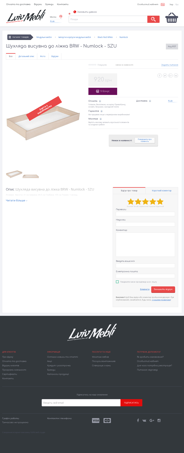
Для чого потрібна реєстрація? (154, 366)
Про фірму (7, 357)
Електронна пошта (127, 271)
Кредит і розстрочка (59, 366)
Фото (42, 56)
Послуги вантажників (103, 361)
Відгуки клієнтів (10, 366)
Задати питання (169, 65)
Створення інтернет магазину (16, 432)
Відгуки (38, 4)
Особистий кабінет (147, 4)
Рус (177, 5)
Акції (49, 361)
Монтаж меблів (100, 357)
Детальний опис (26, 56)
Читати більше (15, 200)
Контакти (62, 4)
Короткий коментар (161, 190)
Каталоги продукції (58, 374)
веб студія (40, 432)
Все (11, 56)
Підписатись (131, 402)
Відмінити (145, 289)
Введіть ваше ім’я (125, 261)
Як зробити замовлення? (150, 357)
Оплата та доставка (18, 4)
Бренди (49, 4)
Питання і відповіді (147, 370)
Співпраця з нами (101, 366)
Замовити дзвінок (85, 12)
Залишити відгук (163, 289)
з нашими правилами (161, 300)
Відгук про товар (129, 190)
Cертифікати (9, 374)
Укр (171, 5)
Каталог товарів (19, 37)
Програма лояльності (14, 370)
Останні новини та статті (62, 357)
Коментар (121, 230)
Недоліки (120, 220)
